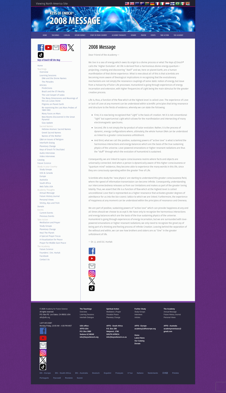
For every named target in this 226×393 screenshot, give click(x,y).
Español (107, 373)
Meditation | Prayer (113, 312)
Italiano (140, 373)
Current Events (46, 212)
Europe (43, 176)
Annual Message (47, 192)
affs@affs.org (45, 317)
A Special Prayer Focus (50, 236)
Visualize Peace (112, 315)
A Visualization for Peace (51, 239)
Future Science (44, 163)
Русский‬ (57, 378)
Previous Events (47, 216)
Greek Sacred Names (51, 132)
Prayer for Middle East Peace (53, 242)
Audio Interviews (47, 153)
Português (44, 378)
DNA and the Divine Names (54, 78)
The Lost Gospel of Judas (53, 94)
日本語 (165, 373)
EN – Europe (45, 373)
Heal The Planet (47, 232)
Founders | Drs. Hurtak (50, 252)
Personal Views (47, 199)
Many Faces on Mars (51, 113)
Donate (40, 206)
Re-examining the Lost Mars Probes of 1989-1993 (59, 109)
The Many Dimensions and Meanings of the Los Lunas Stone (60, 99)
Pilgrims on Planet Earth (53, 104)
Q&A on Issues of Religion (51, 139)
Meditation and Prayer (50, 222)
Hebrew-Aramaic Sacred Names (56, 129)
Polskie (175, 373)
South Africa (45, 183)
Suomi (80, 378)
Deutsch (95, 373)
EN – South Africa (63, 373)
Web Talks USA (46, 186)
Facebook (44, 256)
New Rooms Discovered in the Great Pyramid (58, 118)
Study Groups (46, 169)
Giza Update (47, 122)
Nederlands (153, 373)
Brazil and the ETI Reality (53, 91)
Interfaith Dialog (47, 142)
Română (68, 378)
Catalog (40, 159)
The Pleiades (48, 81)
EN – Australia (81, 373)
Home (40, 65)
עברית (130, 373)
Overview (44, 72)
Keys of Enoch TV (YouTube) (52, 149)
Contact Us (45, 259)
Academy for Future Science (56, 309)
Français (119, 373)
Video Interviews (47, 156)
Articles (43, 85)
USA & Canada (46, 173)
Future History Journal (50, 196)
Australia (44, 179)
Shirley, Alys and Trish (50, 203)
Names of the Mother (51, 136)
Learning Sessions (48, 75)
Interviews (138, 315)
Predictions (47, 88)
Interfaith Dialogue (87, 317)
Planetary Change (48, 146)
